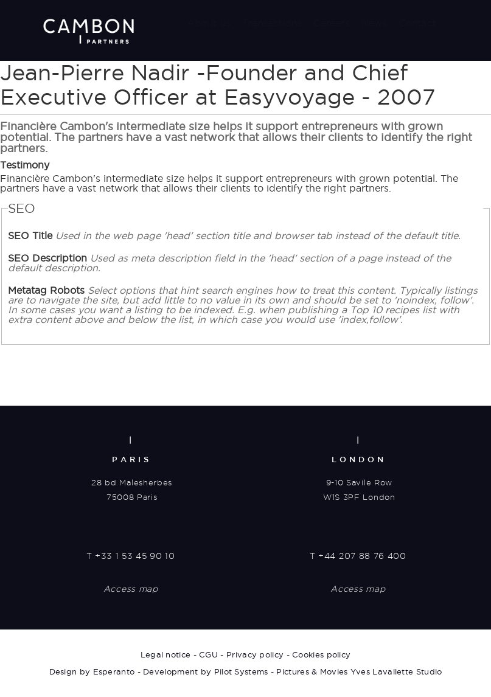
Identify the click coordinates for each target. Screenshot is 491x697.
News (374, 23)
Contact (417, 23)
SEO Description (229, 262)
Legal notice (166, 654)
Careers (331, 23)
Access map (130, 588)
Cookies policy (321, 654)
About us (208, 23)
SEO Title (234, 235)
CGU (208, 654)
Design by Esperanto (92, 671)
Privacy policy (255, 654)
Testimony (24, 165)
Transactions (271, 23)
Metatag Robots (243, 304)
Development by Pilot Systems (205, 671)
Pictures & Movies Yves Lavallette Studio (359, 671)
